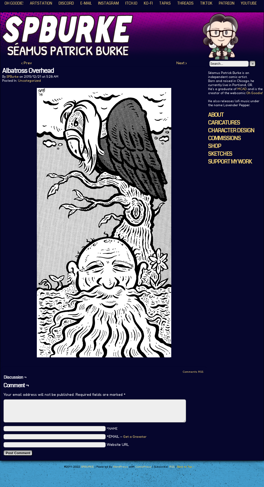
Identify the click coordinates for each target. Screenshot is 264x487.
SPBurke (12, 76)
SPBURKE (87, 466)
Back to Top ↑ (185, 466)
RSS (171, 466)
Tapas (165, 3)
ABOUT (216, 115)
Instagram (108, 3)
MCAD (242, 89)
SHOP (214, 146)
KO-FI (148, 3)
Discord (66, 3)
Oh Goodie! (14, 3)
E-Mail (86, 3)
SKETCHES (220, 154)
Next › (181, 63)
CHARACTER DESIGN (231, 130)
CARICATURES (224, 123)
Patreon (226, 3)
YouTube (249, 3)
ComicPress (143, 466)
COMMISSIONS (224, 138)
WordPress (120, 466)
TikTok (206, 3)
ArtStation (41, 3)
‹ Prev (26, 63)
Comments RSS (193, 372)
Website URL (118, 444)
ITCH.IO (131, 3)
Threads (185, 3)
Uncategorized (29, 81)
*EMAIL (127, 436)
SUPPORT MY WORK (230, 162)
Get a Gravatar (135, 437)
